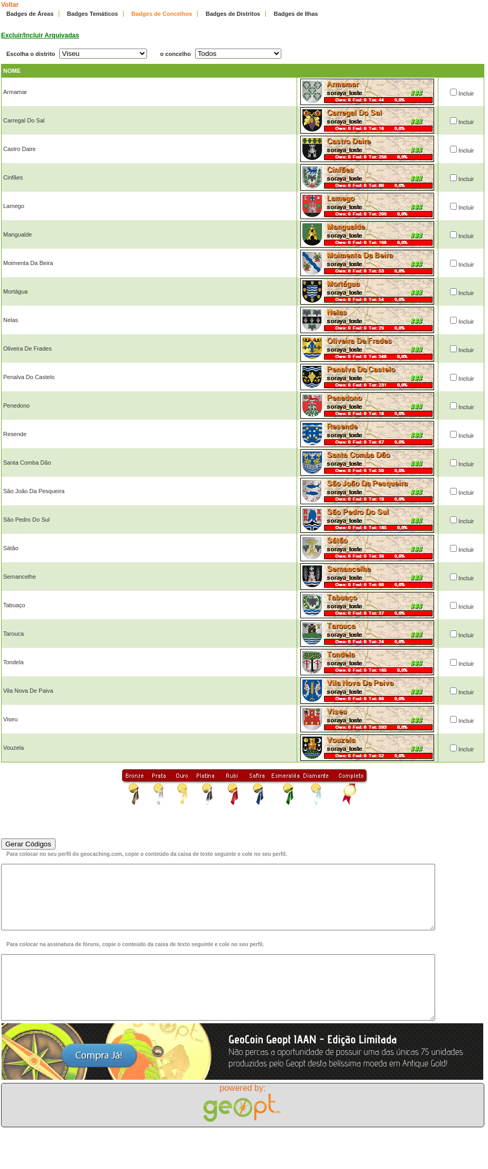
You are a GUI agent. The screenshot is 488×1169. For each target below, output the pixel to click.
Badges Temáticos (92, 14)
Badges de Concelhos (162, 14)
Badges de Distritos (233, 14)
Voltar (10, 4)
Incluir (466, 93)
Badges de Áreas (29, 14)
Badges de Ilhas (296, 14)
